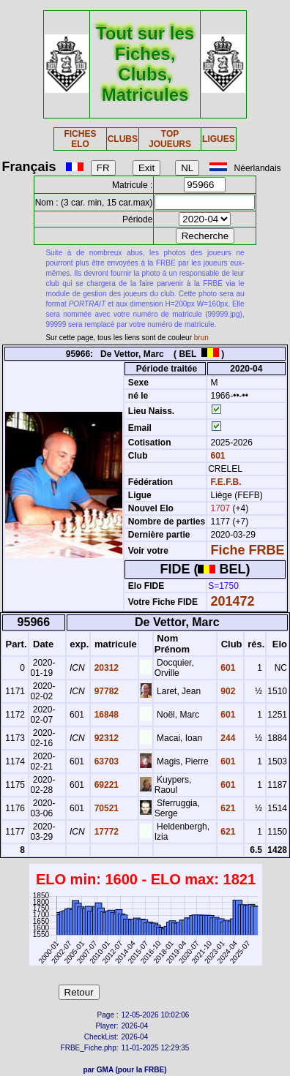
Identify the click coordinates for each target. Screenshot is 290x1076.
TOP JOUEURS (170, 139)
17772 (105, 832)
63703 (105, 761)
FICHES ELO (80, 139)
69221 (105, 785)
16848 (105, 715)
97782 (105, 691)
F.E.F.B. (226, 482)
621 (226, 808)
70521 (105, 808)
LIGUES (218, 139)
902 (226, 691)
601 (216, 456)
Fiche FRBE (248, 550)
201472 (233, 601)
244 (226, 738)
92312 (105, 738)
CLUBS (123, 139)
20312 (105, 668)
